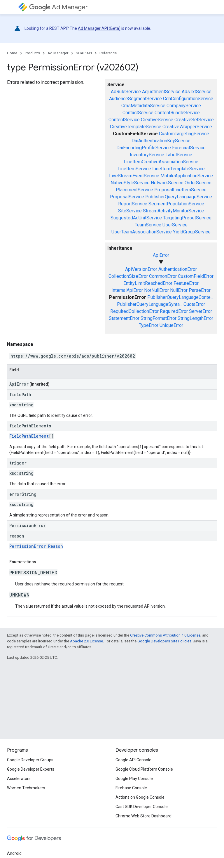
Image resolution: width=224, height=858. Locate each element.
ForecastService (189, 147)
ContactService (138, 112)
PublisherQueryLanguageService (178, 197)
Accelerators (19, 778)
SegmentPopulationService (176, 204)
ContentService (124, 119)
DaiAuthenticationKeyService (161, 140)
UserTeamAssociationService (141, 232)
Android (14, 853)
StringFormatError (158, 318)
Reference (108, 53)
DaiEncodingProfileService (143, 147)
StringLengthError (195, 318)
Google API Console (133, 760)
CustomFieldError (196, 276)
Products (32, 53)
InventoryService (147, 154)
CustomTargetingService (184, 133)
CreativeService (157, 119)
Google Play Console (134, 778)
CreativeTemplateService (135, 126)
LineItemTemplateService (178, 168)
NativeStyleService (130, 183)
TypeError (148, 325)
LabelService (178, 154)
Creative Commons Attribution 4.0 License (165, 635)
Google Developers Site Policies (164, 641)
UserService (175, 225)
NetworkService (167, 183)
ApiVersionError (141, 269)
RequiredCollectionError (134, 311)
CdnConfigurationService (188, 98)
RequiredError (174, 311)
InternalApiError (127, 290)
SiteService (130, 211)
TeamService (148, 225)
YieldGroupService (192, 232)
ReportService (132, 204)
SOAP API (84, 53)
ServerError (200, 311)
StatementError (124, 318)
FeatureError (186, 283)
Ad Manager (58, 7)
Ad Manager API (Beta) (99, 28)
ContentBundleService (177, 112)
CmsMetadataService (143, 105)
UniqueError (171, 325)
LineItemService (134, 168)
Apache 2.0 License (86, 641)
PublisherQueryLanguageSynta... (149, 304)
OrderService (198, 183)
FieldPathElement (29, 436)
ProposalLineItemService (180, 190)
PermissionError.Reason (36, 546)
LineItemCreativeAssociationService (161, 161)
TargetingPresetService (187, 218)
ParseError (200, 290)
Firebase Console (131, 788)
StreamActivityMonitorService (173, 211)
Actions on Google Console (140, 797)
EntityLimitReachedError (147, 283)
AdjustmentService (161, 91)
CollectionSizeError (128, 276)
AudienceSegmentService (135, 98)
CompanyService (184, 105)
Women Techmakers (26, 788)
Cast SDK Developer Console (142, 806)
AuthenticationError (177, 269)
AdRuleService (126, 91)
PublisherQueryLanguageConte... (180, 297)
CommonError (163, 276)
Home (12, 53)
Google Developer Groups (30, 760)
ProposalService (127, 197)
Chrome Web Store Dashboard (144, 816)
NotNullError (156, 290)
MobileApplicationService (186, 175)
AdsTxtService (196, 91)
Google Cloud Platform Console (144, 769)
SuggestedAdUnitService (136, 218)
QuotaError (194, 304)
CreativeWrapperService (187, 126)
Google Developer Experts (30, 769)
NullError (179, 290)
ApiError (161, 255)
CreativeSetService (194, 119)
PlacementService (134, 190)
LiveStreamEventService (134, 175)
